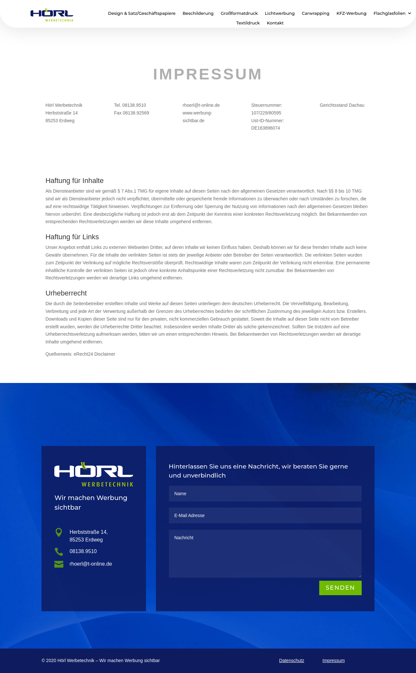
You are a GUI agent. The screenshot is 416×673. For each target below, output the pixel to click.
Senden (340, 588)
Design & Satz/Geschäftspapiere (142, 13)
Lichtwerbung (280, 13)
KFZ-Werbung (351, 13)
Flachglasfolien (390, 13)
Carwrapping (316, 13)
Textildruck (248, 23)
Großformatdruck (239, 13)
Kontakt (275, 23)
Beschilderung (198, 13)
